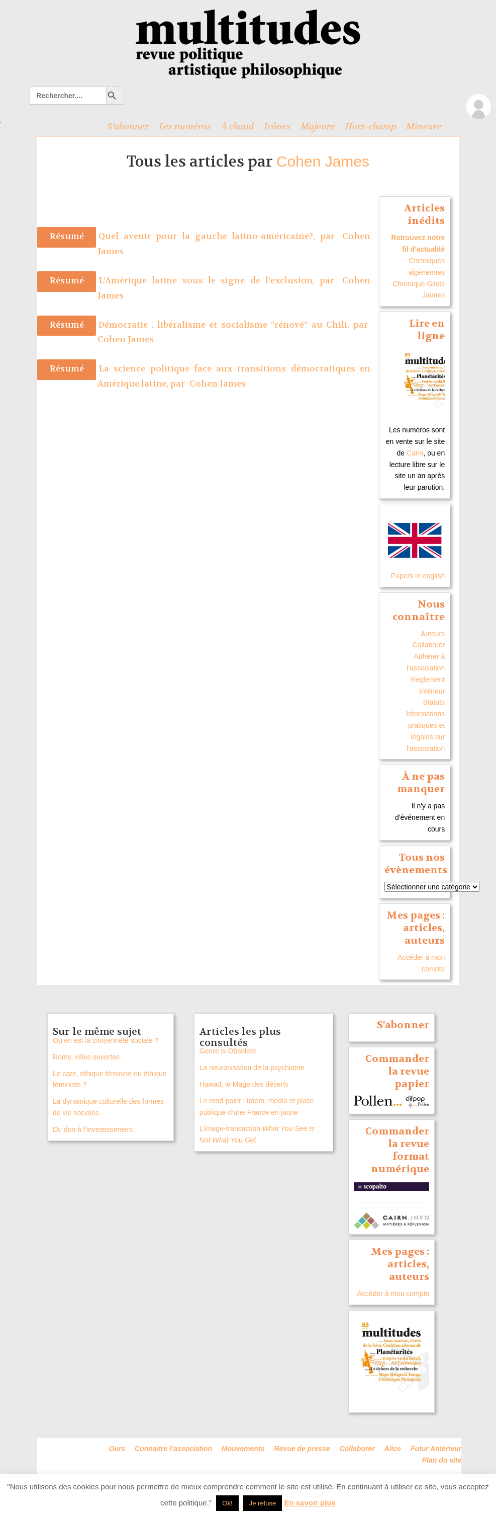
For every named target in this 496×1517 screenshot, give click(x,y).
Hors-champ (370, 126)
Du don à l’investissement (93, 1129)
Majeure (318, 126)
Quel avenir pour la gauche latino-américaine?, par (219, 236)
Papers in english (418, 576)
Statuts (434, 702)
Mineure (424, 126)
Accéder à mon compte (393, 1294)
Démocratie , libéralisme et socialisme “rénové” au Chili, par (233, 325)
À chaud (237, 126)
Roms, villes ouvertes (86, 1057)
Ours (117, 1449)
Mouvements (243, 1449)
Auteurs (433, 634)
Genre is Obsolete (228, 1051)
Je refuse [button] (262, 1503)
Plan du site (442, 1460)
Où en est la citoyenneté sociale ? (105, 1040)
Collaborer (429, 645)
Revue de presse (302, 1449)
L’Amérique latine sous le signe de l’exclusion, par (219, 280)
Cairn (415, 453)
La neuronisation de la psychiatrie (252, 1068)
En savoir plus (310, 1502)
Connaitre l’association (173, 1449)
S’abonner (128, 126)
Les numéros (185, 126)
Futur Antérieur (436, 1449)
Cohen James (322, 161)
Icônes (277, 126)
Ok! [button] (227, 1503)
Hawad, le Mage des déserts (244, 1084)
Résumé (66, 236)
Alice (392, 1449)
